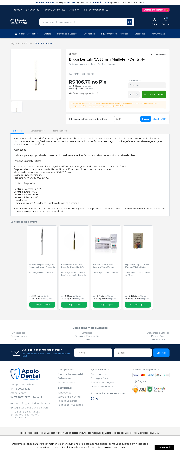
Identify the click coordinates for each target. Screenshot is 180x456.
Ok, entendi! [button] (164, 447)
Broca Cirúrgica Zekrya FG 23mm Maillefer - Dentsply (42, 266)
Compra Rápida (42, 304)
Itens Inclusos (60, 131)
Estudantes (32, 9)
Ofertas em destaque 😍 (156, 9)
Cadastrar (161, 353)
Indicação (17, 131)
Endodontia (89, 34)
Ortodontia (140, 34)
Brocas (29, 43)
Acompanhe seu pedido (70, 374)
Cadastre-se (64, 378)
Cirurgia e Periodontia (87, 336)
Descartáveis (158, 336)
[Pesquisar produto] (129, 22)
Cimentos (87, 333)
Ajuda (74, 9)
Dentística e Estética (67, 34)
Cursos (87, 339)
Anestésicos (18, 333)
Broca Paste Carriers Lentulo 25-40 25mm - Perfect (103, 266)
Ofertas (47, 34)
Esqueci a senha (66, 382)
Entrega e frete (99, 378)
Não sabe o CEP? (159, 119)
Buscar (145, 119)
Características (37, 131)
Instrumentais (158, 34)
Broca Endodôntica (44, 43)
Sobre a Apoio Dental (69, 396)
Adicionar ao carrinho (154, 94)
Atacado (17, 9)
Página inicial (16, 43)
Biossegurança (18, 336)
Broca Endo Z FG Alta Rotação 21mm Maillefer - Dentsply (73, 266)
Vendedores (64, 392)
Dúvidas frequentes (102, 386)
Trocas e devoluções (102, 382)
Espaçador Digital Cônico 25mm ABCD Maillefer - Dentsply (137, 266)
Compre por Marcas (54, 9)
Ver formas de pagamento (84, 93)
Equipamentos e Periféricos (114, 34)
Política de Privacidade (70, 405)
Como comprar (99, 374)
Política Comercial (67, 401)
